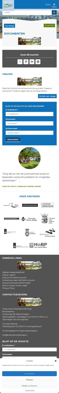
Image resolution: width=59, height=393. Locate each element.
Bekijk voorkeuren (29, 386)
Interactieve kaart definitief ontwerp (18, 280)
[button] (56, 361)
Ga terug (9, 26)
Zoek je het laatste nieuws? (14, 278)
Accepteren (29, 374)
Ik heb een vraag (47, 96)
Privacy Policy (30, 390)
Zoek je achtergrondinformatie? (16, 283)
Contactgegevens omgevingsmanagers (19, 331)
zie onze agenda (20, 319)
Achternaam (11, 128)
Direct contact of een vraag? (15, 285)
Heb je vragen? (9, 275)
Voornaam (10, 119)
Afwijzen (29, 380)
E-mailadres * (12, 110)
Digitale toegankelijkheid (13, 272)
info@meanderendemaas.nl (14, 335)
